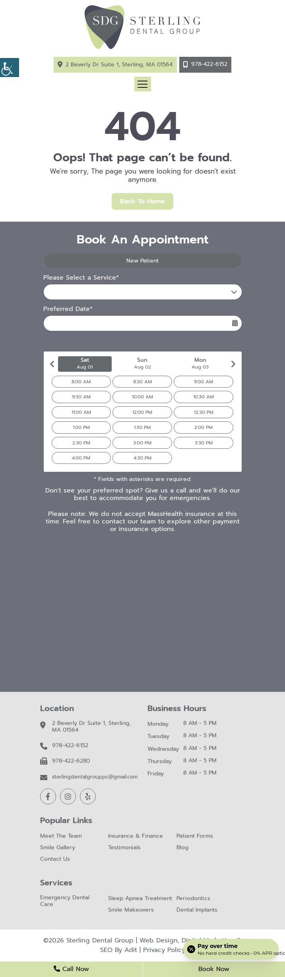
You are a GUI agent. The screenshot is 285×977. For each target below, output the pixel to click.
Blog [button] (182, 849)
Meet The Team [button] (61, 838)
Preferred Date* (68, 309)
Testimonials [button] (124, 849)
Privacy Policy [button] (164, 950)
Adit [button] (130, 950)
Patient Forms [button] (194, 838)
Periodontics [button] (193, 900)
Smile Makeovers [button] (131, 912)
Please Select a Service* (81, 278)
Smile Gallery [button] (57, 849)
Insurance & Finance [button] (135, 838)
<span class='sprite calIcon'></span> (235, 323)
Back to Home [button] (142, 201)
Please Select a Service (84, 291)
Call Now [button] (71, 969)
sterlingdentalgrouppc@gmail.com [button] (95, 778)
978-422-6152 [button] (209, 64)
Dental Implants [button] (196, 912)
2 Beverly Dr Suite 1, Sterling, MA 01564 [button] (119, 64)
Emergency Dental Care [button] (64, 903)
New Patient (142, 261)
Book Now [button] (213, 969)
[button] (9, 67)
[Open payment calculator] (231, 949)
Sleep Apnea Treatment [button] (140, 900)
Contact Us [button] (55, 861)
